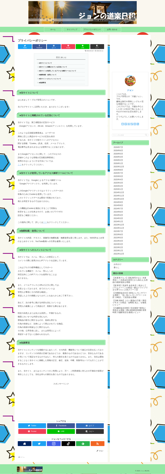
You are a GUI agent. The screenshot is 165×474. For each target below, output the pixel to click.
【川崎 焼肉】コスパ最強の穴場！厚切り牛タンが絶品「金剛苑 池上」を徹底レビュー (129, 302)
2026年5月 (118, 154)
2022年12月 (119, 254)
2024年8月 (118, 205)
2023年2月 (118, 247)
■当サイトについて (45, 63)
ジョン (130, 90)
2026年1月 (118, 163)
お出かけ (117, 264)
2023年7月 (118, 231)
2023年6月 (118, 234)
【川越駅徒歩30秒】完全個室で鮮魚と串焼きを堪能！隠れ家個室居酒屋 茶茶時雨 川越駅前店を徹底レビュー (129, 310)
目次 (58, 57)
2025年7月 (118, 173)
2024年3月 (118, 218)
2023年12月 (119, 225)
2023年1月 (118, 250)
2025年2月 (118, 186)
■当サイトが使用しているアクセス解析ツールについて (57, 71)
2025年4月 (118, 179)
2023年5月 (118, 238)
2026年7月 (118, 147)
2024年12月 (119, 192)
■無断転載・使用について (47, 75)
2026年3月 (118, 157)
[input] (130, 135)
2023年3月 (118, 244)
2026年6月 (118, 150)
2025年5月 (118, 176)
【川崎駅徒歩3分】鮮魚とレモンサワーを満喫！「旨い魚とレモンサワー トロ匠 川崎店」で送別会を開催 (130, 295)
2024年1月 (118, 221)
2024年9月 (118, 202)
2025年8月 (118, 170)
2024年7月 (118, 209)
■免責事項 (42, 82)
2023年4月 (118, 241)
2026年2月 (118, 160)
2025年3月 (118, 183)
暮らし (116, 267)
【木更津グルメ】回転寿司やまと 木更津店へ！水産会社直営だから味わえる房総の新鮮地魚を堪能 (130, 280)
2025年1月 (118, 189)
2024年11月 (119, 196)
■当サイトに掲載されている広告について (53, 67)
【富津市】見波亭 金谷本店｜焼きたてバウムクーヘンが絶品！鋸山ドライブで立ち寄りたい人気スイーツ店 (130, 287)
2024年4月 (118, 215)
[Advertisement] (61, 401)
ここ (20, 164)
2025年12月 (119, 167)
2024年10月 (119, 199)
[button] (97, 46)
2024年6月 (118, 212)
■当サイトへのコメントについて (50, 79)
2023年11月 (119, 228)
